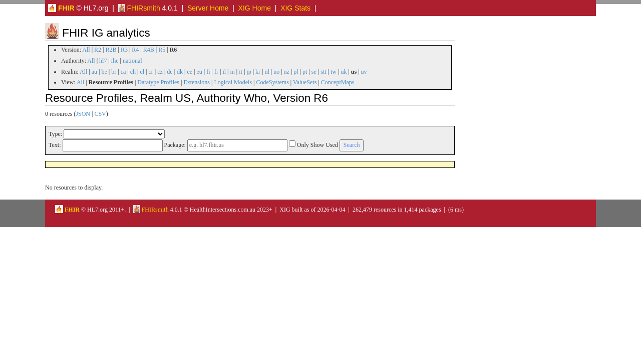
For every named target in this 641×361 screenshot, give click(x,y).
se (313, 71)
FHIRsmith (139, 8)
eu (199, 71)
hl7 (103, 60)
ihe (115, 60)
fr (216, 71)
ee (189, 71)
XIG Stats (295, 8)
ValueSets (304, 82)
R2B (111, 49)
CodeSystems (272, 82)
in (232, 71)
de (169, 71)
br (113, 71)
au (94, 71)
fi (208, 71)
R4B (148, 49)
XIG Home (254, 8)
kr (257, 71)
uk (344, 71)
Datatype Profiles (158, 82)
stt (323, 71)
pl (295, 71)
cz (160, 71)
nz (286, 71)
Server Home (207, 8)
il (224, 71)
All (86, 49)
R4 (135, 49)
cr (151, 71)
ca (123, 71)
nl (266, 71)
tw (334, 71)
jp (248, 71)
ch (133, 71)
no (276, 71)
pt (304, 71)
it (240, 71)
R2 (97, 49)
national (132, 60)
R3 (124, 49)
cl (142, 71)
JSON (83, 113)
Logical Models (233, 82)
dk (180, 71)
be (104, 71)
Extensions (196, 82)
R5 (161, 49)
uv (364, 71)
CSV (100, 113)
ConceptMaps (338, 82)
